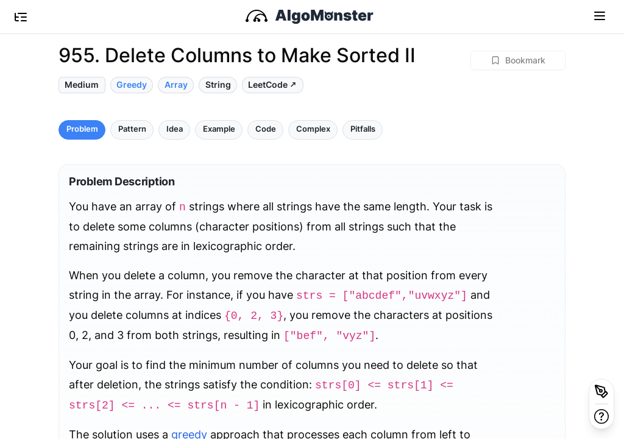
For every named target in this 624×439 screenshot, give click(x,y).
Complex (313, 129)
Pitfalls (362, 129)
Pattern (132, 129)
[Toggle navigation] (599, 15)
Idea (174, 129)
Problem (82, 129)
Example (219, 129)
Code (265, 129)
